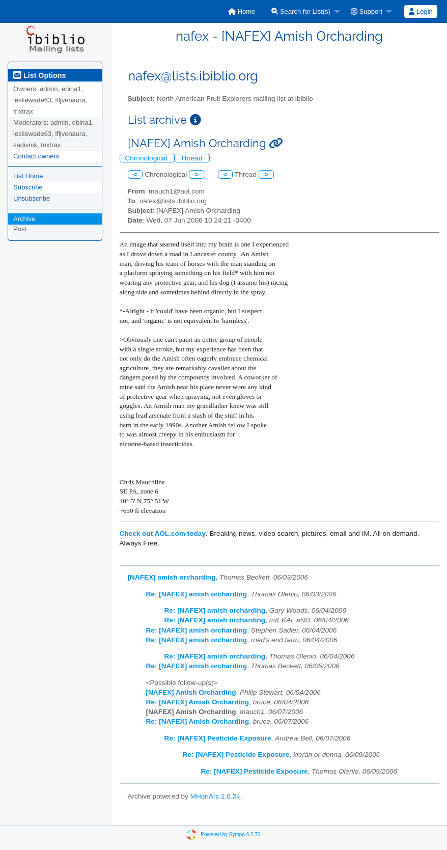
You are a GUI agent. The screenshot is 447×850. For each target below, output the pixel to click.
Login (420, 11)
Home (241, 11)
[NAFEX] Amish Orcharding (191, 692)
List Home (28, 176)
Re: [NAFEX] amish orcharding (196, 594)
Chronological (147, 158)
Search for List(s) (300, 11)
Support (366, 11)
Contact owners (36, 156)
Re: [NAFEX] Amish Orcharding (197, 702)
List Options (39, 75)
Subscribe (28, 187)
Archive (24, 219)
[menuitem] (241, 11)
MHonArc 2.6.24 (215, 796)
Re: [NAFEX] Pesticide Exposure (217, 738)
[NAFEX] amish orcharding (172, 577)
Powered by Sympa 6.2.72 (230, 834)
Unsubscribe (31, 198)
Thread (192, 158)
